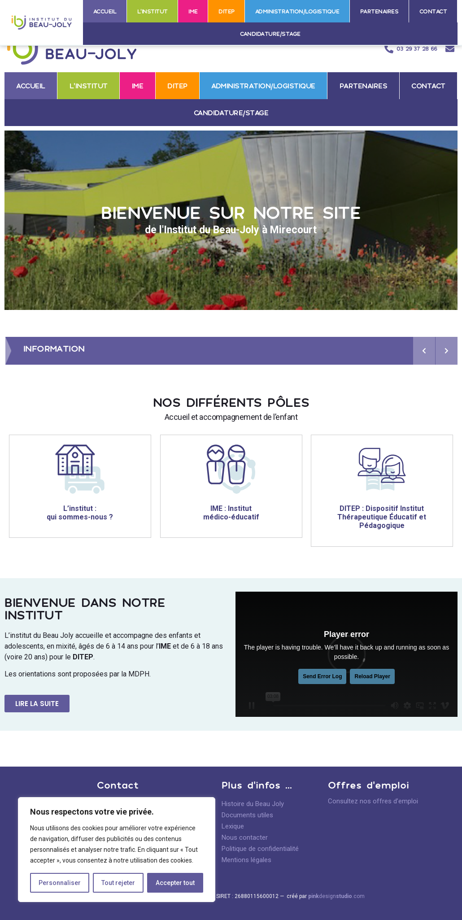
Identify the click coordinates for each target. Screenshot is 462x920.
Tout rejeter (118, 882)
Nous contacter (245, 837)
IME (193, 11)
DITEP (226, 11)
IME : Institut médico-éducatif (231, 512)
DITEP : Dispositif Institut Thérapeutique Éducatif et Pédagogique (382, 517)
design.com (336, 896)
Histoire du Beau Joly (253, 804)
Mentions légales (246, 860)
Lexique (233, 826)
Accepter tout (175, 882)
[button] (37, 703)
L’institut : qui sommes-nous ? (80, 512)
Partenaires (379, 11)
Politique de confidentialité (260, 849)
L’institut (152, 11)
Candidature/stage (270, 33)
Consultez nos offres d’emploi (373, 801)
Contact (433, 11)
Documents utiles (247, 815)
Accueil (105, 11)
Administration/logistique (297, 11)
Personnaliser (60, 882)
